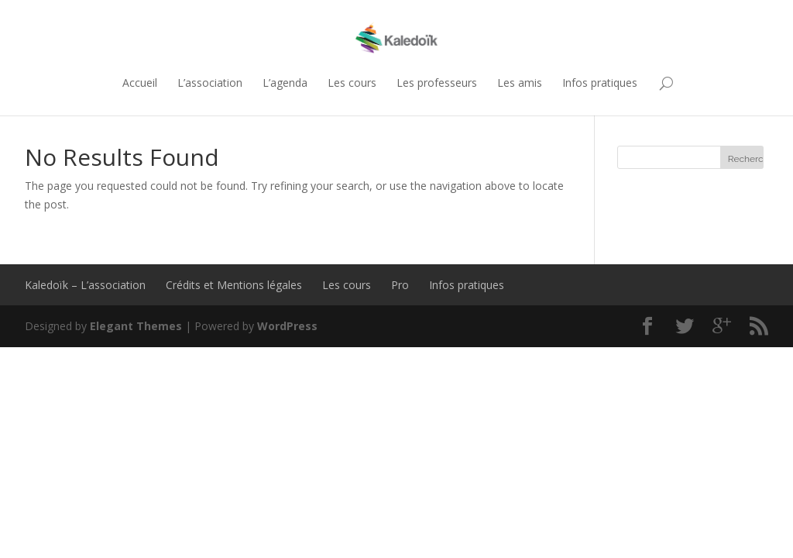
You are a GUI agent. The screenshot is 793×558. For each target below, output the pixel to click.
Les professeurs (436, 82)
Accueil (139, 82)
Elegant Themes (136, 326)
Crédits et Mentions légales (234, 284)
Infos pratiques (599, 82)
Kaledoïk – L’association (85, 284)
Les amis (519, 82)
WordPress (287, 326)
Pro (400, 284)
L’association (209, 82)
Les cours (352, 82)
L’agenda (285, 82)
